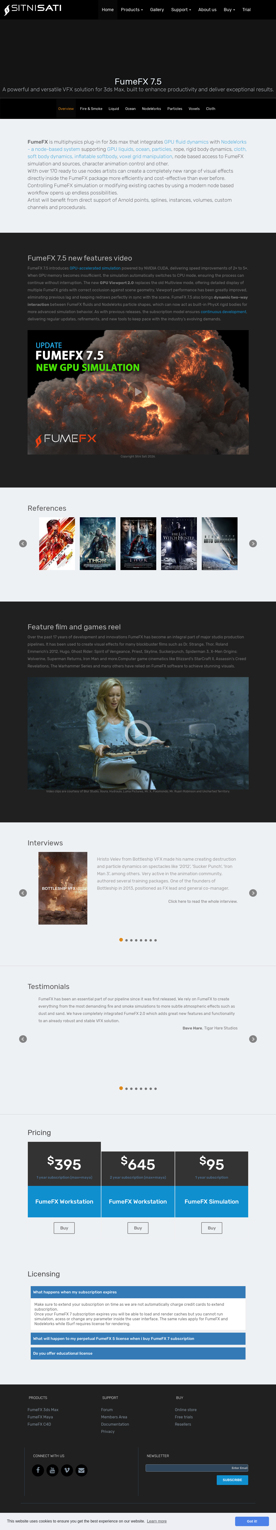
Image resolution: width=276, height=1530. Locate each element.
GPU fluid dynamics (186, 142)
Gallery (157, 9)
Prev (23, 544)
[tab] (138, 1292)
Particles (174, 109)
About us (207, 9)
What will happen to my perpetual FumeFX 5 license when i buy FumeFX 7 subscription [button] (113, 1338)
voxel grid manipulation (145, 156)
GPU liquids (120, 149)
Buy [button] (229, 9)
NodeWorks (151, 109)
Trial (246, 9)
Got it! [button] (252, 1521)
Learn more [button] (157, 1521)
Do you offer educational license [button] (62, 1353)
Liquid (114, 109)
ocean (142, 149)
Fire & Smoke (91, 109)
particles (161, 149)
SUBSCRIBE (232, 1480)
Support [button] (181, 9)
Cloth (210, 109)
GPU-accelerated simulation (95, 268)
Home (108, 9)
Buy (64, 1228)
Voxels (194, 109)
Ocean (130, 109)
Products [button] (132, 9)
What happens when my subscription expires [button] (75, 1292)
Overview (66, 109)
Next (253, 544)
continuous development (223, 311)
